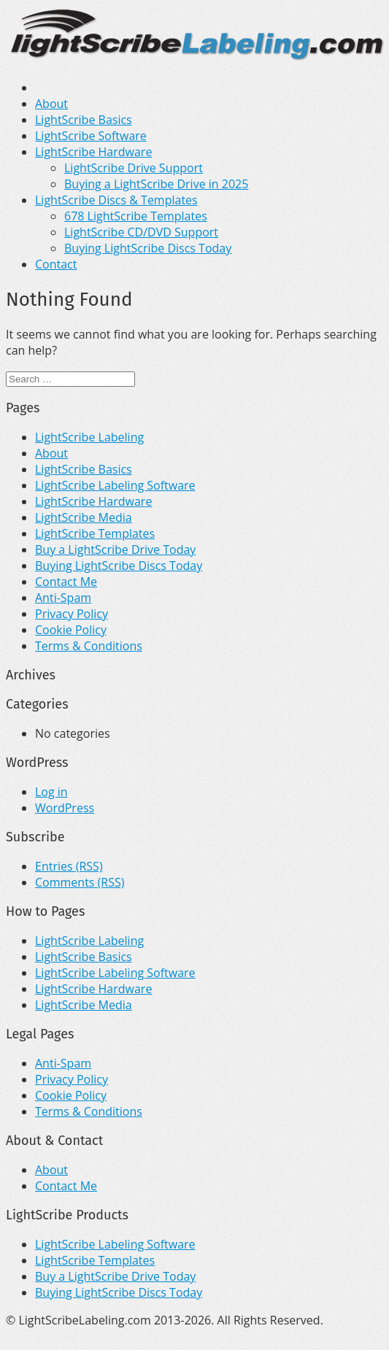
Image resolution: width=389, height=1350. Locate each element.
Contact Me (66, 582)
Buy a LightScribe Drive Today (115, 549)
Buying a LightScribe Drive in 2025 (156, 184)
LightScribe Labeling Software (115, 485)
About (51, 104)
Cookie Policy (71, 630)
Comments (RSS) (79, 882)
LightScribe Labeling (89, 437)
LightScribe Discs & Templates (116, 200)
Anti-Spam (63, 598)
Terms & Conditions (88, 646)
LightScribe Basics (83, 120)
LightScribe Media (83, 517)
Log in (51, 792)
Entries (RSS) (69, 866)
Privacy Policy (71, 614)
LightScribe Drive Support (133, 168)
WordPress (64, 808)
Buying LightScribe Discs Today (147, 248)
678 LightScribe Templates (135, 216)
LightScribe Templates (95, 533)
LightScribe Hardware (93, 152)
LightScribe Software (91, 136)
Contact (56, 264)
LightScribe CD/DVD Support (141, 232)
